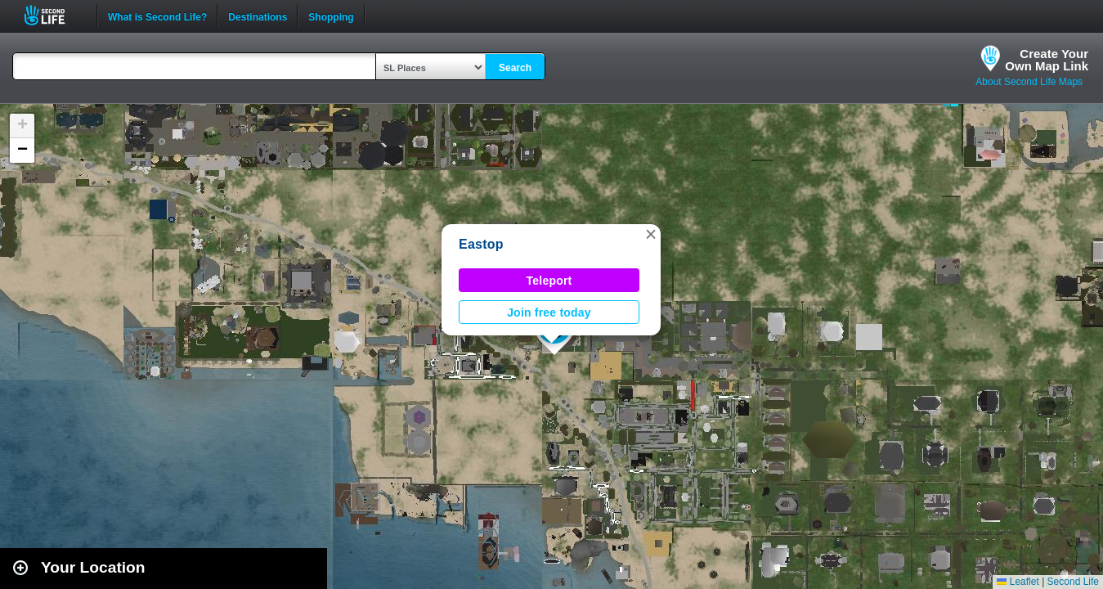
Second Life (53, 15)
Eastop (481, 244)
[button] (651, 234)
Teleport (549, 280)
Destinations (257, 15)
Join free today (549, 312)
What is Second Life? (157, 15)
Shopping (330, 15)
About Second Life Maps (1029, 82)
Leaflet (1017, 581)
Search (515, 68)
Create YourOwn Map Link (1046, 60)
